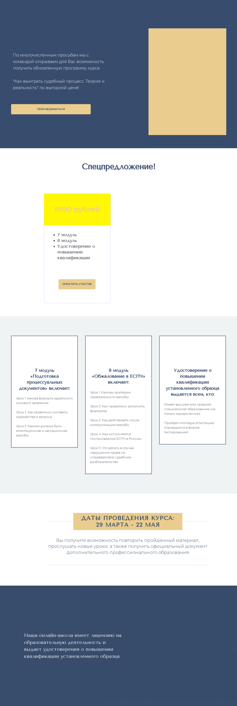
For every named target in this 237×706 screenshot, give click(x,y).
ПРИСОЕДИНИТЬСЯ (51, 109)
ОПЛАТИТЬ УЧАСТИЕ (77, 284)
